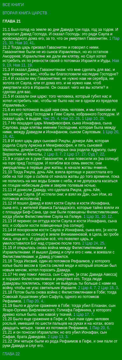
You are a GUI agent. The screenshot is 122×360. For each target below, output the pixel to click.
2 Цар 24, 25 (93, 243)
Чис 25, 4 (51, 118)
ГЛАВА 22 (11, 354)
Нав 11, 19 (22, 65)
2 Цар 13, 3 (58, 337)
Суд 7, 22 (96, 154)
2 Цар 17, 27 (75, 154)
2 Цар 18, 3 (108, 288)
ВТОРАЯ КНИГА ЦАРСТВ (25, 13)
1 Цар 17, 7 (83, 314)
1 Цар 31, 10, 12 (98, 216)
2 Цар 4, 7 (87, 288)
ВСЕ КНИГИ (13, 5)
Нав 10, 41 (24, 43)
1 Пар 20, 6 (99, 328)
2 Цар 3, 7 (53, 154)
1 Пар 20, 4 (33, 301)
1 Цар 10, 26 (93, 118)
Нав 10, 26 (70, 118)
